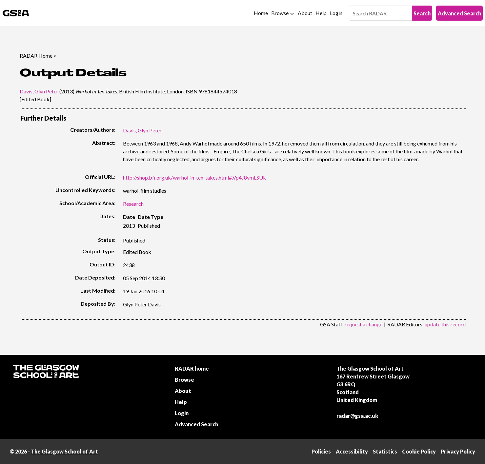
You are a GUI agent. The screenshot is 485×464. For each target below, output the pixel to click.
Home (261, 13)
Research (133, 204)
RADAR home (192, 368)
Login (336, 13)
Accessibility (352, 451)
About (305, 13)
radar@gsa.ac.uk (357, 416)
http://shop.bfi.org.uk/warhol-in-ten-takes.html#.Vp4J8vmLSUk (194, 177)
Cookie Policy (419, 451)
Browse (280, 13)
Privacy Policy (458, 451)
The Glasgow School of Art (370, 368)
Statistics (385, 451)
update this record (445, 324)
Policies (321, 451)
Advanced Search (459, 13)
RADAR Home (36, 55)
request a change (363, 324)
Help (321, 13)
